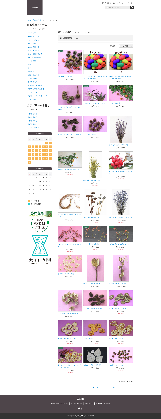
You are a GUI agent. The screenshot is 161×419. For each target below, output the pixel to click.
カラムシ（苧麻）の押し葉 (92, 365)
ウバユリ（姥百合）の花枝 (92, 283)
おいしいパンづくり (35, 40)
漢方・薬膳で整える (35, 54)
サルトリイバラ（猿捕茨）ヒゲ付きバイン (69, 216)
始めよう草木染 (33, 47)
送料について (89, 403)
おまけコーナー (33, 128)
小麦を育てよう (33, 36)
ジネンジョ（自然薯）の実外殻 (68, 313)
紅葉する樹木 (32, 78)
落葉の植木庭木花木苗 (36, 85)
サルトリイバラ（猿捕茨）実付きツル (120, 173)
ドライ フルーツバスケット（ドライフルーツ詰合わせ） (69, 366)
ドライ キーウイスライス (117, 308)
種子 (29, 68)
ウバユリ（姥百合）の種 (66, 274)
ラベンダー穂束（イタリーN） (119, 145)
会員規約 (99, 403)
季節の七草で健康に (35, 57)
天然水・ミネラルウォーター (38, 96)
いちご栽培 (32, 99)
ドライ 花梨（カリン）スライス (68, 338)
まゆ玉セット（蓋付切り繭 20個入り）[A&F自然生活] (120, 77)
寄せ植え (31, 71)
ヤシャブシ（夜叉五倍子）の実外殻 (69, 134)
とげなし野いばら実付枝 (91, 244)
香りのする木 (32, 82)
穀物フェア (32, 33)
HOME (29, 20)
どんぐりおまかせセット (117, 365)
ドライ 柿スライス (89, 338)
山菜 (29, 64)
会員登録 (107, 3)
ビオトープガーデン (35, 92)
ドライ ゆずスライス (116, 338)
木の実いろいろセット (65, 76)
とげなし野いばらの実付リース (119, 244)
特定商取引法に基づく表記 (59, 403)
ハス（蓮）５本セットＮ (91, 217)
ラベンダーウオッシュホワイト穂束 (120, 217)
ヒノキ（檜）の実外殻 (116, 103)
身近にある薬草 (33, 50)
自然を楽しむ (37, 20)
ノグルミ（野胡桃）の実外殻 (92, 308)
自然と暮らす (32, 121)
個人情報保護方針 (76, 403)
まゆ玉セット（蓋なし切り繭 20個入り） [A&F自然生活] (95, 77)
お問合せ (107, 403)
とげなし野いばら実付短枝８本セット (69, 245)
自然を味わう (32, 117)
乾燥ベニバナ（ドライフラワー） (68, 169)
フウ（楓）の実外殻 (89, 134)
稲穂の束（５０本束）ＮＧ (92, 180)
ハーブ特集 (32, 61)
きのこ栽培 (32, 43)
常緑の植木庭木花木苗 (36, 89)
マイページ (119, 3)
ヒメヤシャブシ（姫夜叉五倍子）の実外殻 (69, 108)
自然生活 (35, 8)
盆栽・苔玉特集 (33, 75)
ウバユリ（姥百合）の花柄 (117, 283)
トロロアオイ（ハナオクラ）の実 (94, 103)
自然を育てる (32, 114)
